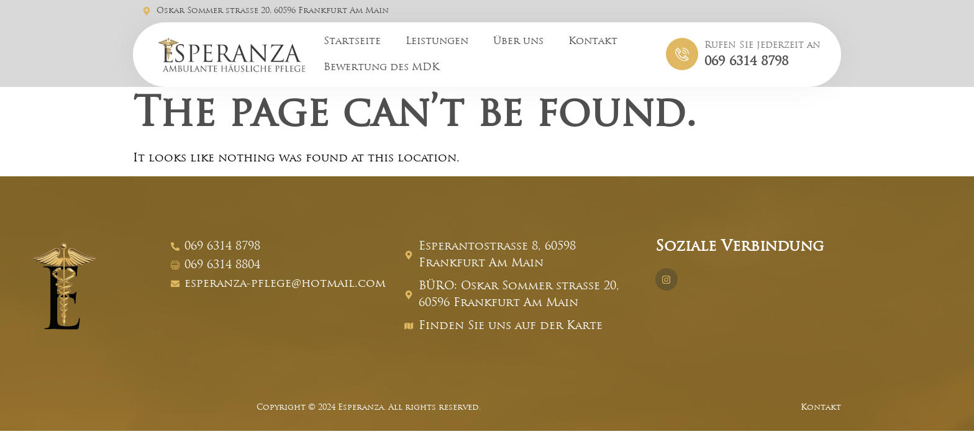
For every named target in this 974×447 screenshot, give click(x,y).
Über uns (518, 42)
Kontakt (592, 42)
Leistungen (437, 42)
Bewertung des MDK (381, 68)
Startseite (352, 42)
